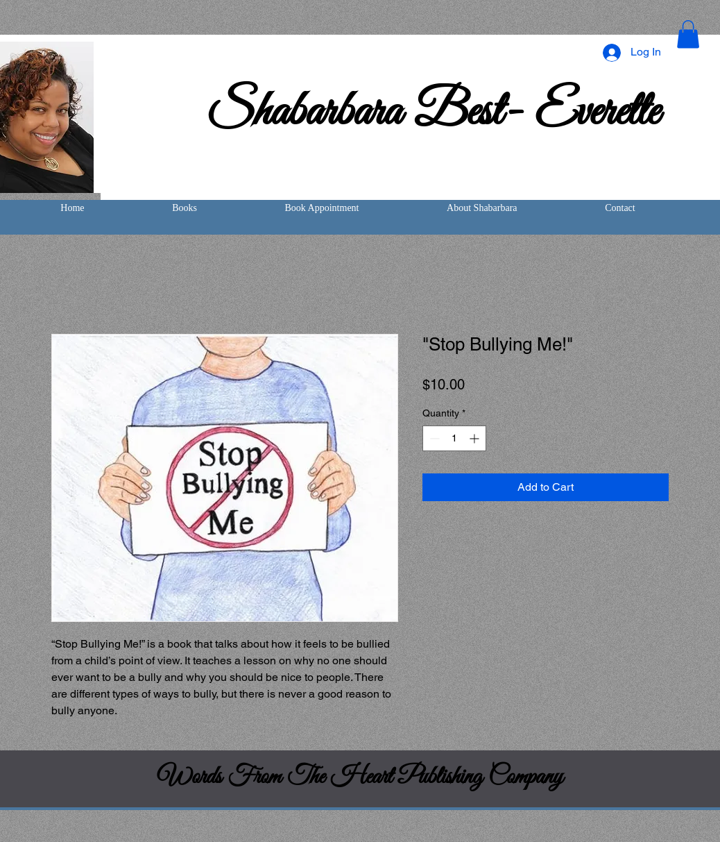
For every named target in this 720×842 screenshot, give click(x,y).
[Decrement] (433, 438)
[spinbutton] (454, 438)
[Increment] (475, 438)
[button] (688, 34)
